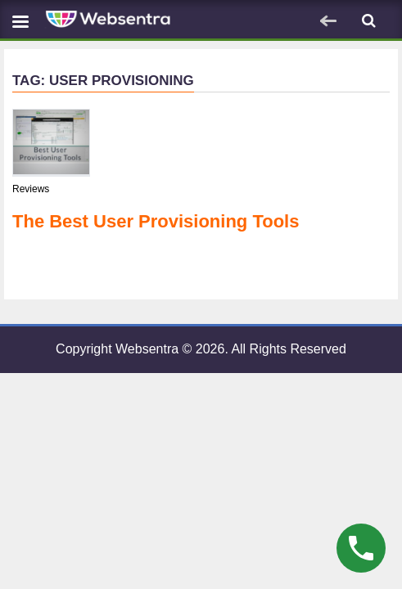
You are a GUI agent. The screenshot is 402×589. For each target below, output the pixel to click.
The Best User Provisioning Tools (155, 221)
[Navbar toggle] (20, 20)
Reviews (30, 189)
